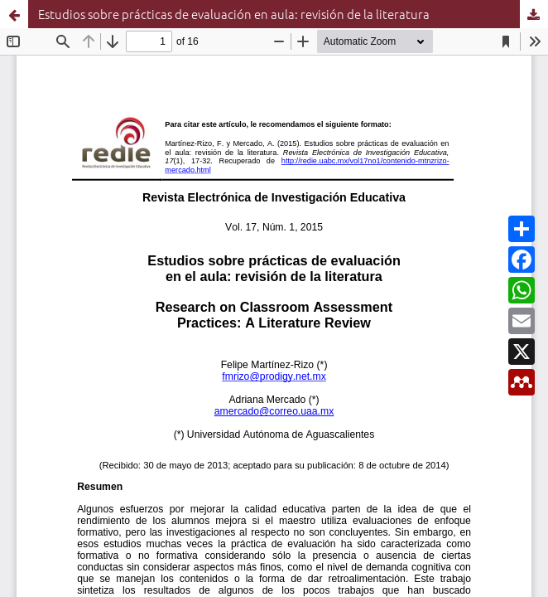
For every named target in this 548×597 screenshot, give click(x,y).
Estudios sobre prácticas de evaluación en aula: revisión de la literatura (234, 13)
